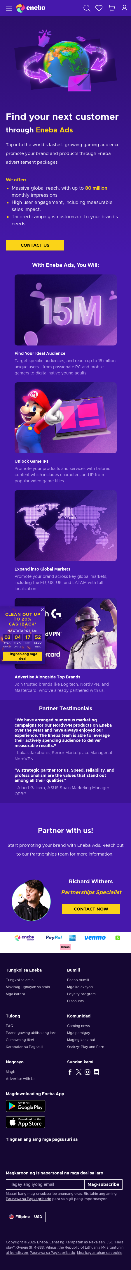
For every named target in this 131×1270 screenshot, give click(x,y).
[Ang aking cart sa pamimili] (111, 8)
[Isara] (42, 609)
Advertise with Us (20, 1079)
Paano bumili (78, 980)
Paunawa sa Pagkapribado (28, 1199)
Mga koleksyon (80, 987)
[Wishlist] (98, 8)
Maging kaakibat (81, 1040)
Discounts (75, 1001)
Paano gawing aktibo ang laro (31, 1033)
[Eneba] (30, 8)
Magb (10, 1072)
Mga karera (15, 994)
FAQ (9, 1026)
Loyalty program (81, 994)
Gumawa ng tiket (20, 1040)
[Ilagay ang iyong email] (45, 1184)
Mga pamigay (78, 1033)
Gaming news (78, 1026)
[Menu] (8, 8)
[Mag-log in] (124, 8)
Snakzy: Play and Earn (85, 1047)
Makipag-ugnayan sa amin (28, 987)
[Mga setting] (26, 1217)
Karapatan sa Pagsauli (24, 1047)
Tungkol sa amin (20, 980)
